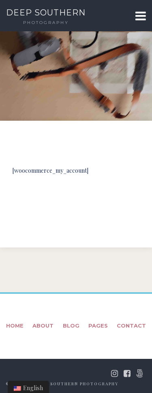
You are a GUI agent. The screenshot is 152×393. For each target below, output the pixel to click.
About (43, 325)
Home (15, 325)
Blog (71, 325)
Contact (131, 325)
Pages (98, 325)
